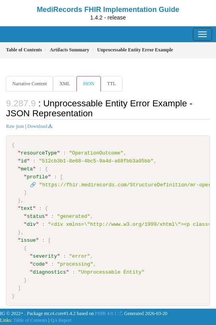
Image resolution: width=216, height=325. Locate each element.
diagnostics (49, 272)
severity (45, 256)
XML (64, 83)
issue (28, 240)
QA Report (61, 320)
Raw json (15, 126)
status (36, 216)
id (24, 160)
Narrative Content (29, 83)
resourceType (39, 153)
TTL (111, 83)
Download (37, 126)
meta (27, 168)
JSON (88, 83)
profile (37, 176)
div (31, 224)
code (39, 264)
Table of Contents (30, 320)
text (27, 208)
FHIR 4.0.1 (105, 313)
